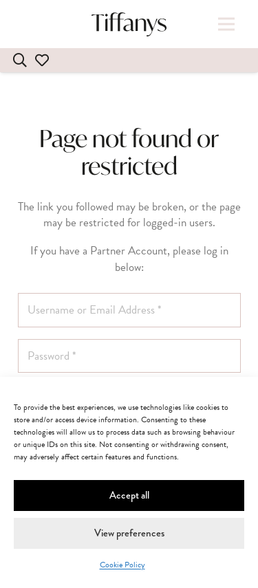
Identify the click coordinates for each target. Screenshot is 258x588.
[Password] (129, 356)
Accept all (129, 495)
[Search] (20, 60)
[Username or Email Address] (129, 310)
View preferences (129, 533)
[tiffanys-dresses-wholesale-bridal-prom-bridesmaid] (129, 24)
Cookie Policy (122, 564)
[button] (226, 24)
